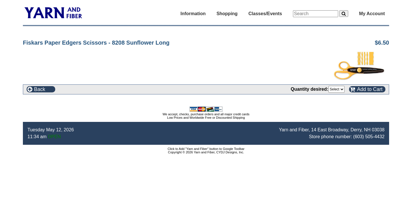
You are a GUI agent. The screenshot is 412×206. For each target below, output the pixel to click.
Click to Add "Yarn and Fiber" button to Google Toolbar (206, 148)
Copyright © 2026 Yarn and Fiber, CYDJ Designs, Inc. (206, 152)
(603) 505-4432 (369, 136)
